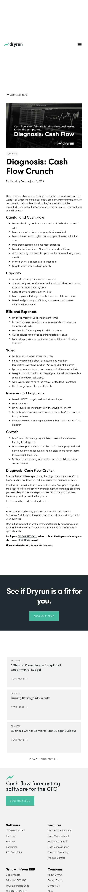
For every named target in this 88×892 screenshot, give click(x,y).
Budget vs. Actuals (58, 841)
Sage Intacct (13, 874)
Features (10, 841)
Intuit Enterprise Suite (17, 885)
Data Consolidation (58, 846)
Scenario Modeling (58, 852)
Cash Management (58, 835)
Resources (11, 846)
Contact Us (54, 885)
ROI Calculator (14, 852)
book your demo (44, 616)
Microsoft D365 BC (16, 880)
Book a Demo (55, 880)
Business (10, 835)
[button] (80, 44)
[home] (13, 44)
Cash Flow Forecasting (60, 830)
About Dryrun (55, 874)
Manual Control (56, 857)
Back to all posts (18, 94)
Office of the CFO (15, 830)
